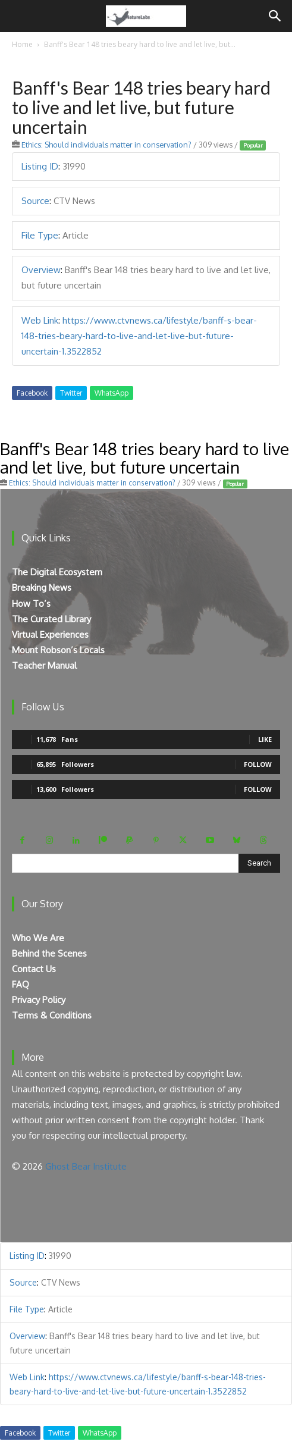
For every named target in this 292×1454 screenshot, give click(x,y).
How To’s (31, 603)
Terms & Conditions (52, 1015)
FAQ (20, 984)
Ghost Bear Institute (86, 1166)
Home (22, 44)
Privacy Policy (38, 999)
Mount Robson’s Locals (58, 650)
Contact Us (34, 968)
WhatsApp (111, 392)
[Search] (275, 16)
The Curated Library (51, 619)
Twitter (71, 392)
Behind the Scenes (49, 953)
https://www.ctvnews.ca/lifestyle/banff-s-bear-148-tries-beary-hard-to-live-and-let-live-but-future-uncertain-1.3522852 (139, 336)
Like (265, 739)
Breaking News (41, 587)
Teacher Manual (44, 665)
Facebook (32, 392)
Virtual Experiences (50, 634)
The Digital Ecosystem (57, 572)
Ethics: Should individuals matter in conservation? (106, 144)
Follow (258, 764)
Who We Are (38, 938)
